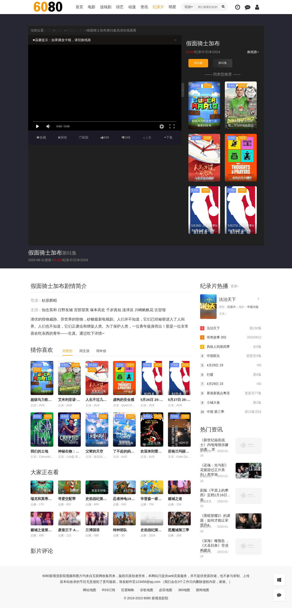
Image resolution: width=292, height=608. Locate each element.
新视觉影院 (58, 575)
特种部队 (120, 530)
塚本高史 (97, 310)
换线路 (253, 52)
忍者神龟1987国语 (127, 499)
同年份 (101, 350)
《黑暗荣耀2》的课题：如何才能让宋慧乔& (215, 520)
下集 (168, 137)
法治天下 (227, 299)
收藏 (41, 137)
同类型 (67, 350)
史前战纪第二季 (152, 530)
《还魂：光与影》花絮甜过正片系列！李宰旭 (214, 469)
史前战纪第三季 (98, 499)
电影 (91, 7)
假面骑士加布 (76, 30)
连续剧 (105, 7)
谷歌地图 (146, 590)
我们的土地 (39, 451)
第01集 (198, 63)
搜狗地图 (202, 590)
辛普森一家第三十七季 (158, 499)
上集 (147, 137)
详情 (99, 333)
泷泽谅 (127, 310)
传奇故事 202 (230, 337)
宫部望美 (81, 310)
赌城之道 (175, 499)
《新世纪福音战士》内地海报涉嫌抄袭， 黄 (214, 444)
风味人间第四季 (230, 347)
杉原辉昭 (49, 300)
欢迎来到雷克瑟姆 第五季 (160, 451)
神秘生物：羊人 (70, 451)
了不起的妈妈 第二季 (129, 451)
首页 (79, 7)
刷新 (84, 137)
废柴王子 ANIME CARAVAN (80, 530)
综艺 (120, 7)
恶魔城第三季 (178, 530)
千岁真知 (113, 310)
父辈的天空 (94, 451)
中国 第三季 (230, 412)
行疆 (230, 374)
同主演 (84, 350)
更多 (234, 286)
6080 (46, 575)
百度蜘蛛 (127, 590)
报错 (62, 137)
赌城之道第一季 (43, 530)
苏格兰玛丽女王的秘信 (185, 451)
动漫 (132, 7)
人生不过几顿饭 (98, 400)
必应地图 (165, 590)
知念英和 (49, 310)
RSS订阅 (108, 590)
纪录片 (158, 7)
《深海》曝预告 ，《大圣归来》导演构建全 (214, 545)
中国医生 (230, 356)
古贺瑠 (160, 310)
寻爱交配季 (67, 499)
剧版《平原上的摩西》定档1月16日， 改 (215, 495)
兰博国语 (93, 530)
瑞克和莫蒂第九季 (45, 499)
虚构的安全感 (123, 400)
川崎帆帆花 (144, 310)
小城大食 (230, 402)
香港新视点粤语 (230, 393)
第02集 (222, 63)
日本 (209, 52)
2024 (216, 52)
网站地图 (89, 590)
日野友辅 (65, 310)
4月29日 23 (230, 365)
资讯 (144, 7)
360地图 (184, 590)
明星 (172, 7)
